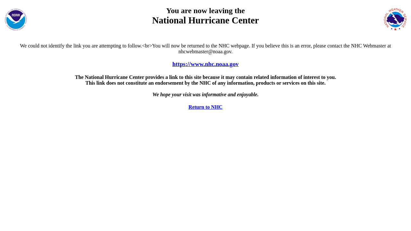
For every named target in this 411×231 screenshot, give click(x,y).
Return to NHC (205, 107)
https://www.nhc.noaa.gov (205, 64)
